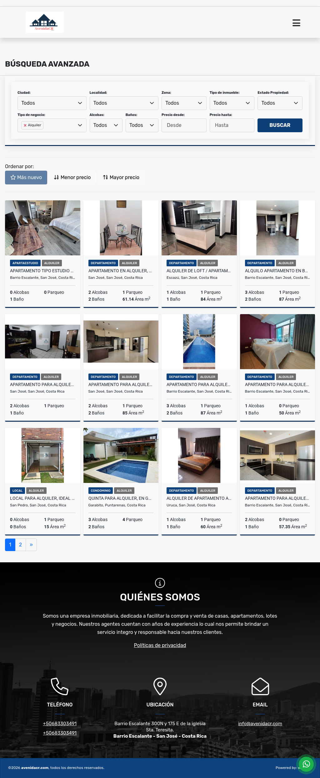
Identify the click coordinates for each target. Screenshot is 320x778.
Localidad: (98, 93)
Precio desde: (173, 115)
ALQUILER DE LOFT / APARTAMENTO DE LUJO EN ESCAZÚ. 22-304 (199, 270)
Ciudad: (24, 93)
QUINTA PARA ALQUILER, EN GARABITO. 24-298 (121, 498)
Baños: (131, 115)
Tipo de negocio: (31, 115)
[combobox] (52, 103)
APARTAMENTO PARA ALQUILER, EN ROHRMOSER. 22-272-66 (42, 384)
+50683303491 (60, 723)
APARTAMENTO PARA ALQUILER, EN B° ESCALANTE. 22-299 (277, 384)
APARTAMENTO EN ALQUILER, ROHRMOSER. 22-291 (121, 270)
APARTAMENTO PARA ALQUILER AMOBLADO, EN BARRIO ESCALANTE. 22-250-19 (277, 498)
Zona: (166, 93)
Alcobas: (97, 115)
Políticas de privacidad (160, 645)
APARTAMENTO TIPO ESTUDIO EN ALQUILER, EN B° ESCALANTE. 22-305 (42, 270)
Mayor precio (121, 177)
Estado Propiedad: (273, 93)
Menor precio (72, 177)
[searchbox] (23, 135)
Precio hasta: (221, 115)
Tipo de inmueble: (224, 93)
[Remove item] (25, 125)
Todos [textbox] (28, 103)
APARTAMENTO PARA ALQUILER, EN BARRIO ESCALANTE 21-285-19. (199, 384)
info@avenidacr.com (260, 723)
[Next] (31, 545)
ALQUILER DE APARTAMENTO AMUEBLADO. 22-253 (199, 498)
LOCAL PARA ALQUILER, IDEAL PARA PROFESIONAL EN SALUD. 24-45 (42, 498)
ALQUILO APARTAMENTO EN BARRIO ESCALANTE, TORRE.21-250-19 (277, 270)
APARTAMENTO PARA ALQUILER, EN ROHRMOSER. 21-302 (121, 384)
